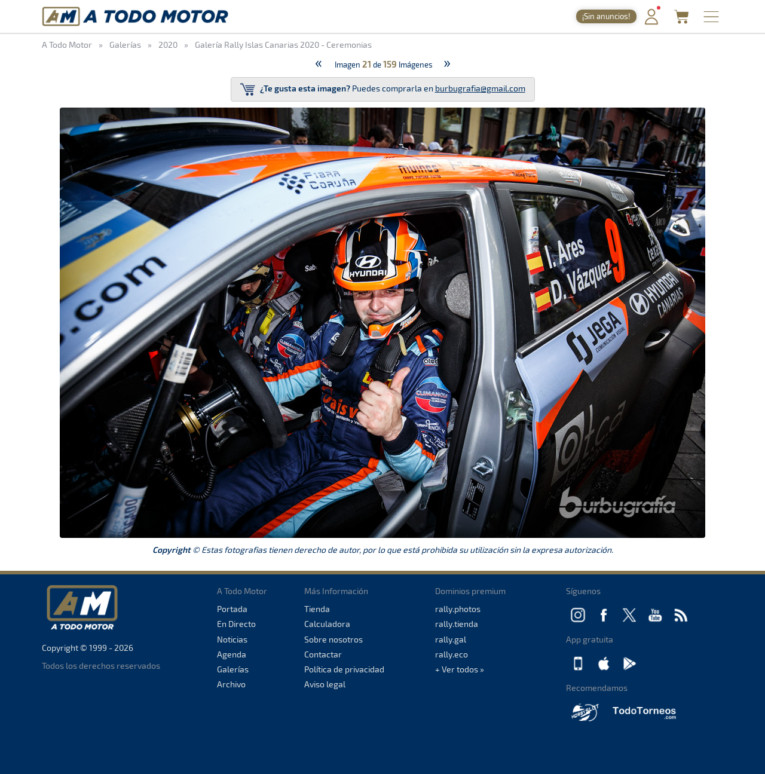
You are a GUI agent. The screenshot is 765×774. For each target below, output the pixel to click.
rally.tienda (456, 624)
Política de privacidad (344, 669)
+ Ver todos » (459, 669)
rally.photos (458, 609)
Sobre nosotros (333, 639)
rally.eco (451, 654)
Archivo (231, 684)
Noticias (232, 639)
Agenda (231, 654)
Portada (232, 609)
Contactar (323, 654)
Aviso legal (324, 684)
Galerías (233, 669)
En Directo (236, 624)
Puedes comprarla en (382, 89)
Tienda (317, 609)
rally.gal (450, 639)
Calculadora (327, 624)
